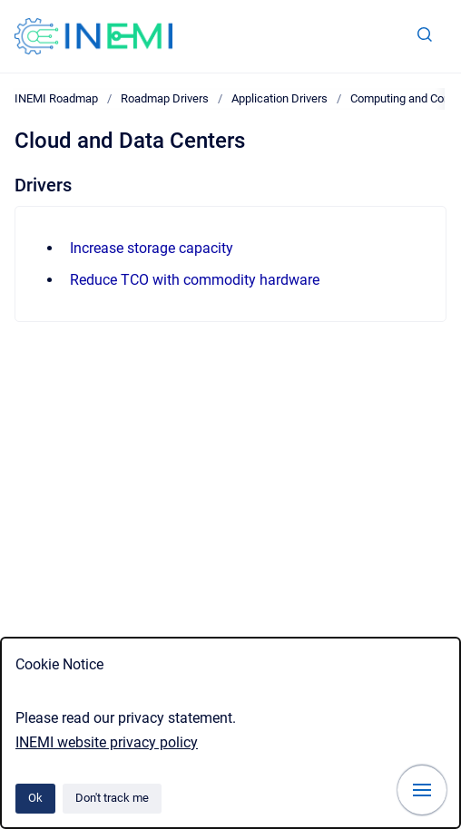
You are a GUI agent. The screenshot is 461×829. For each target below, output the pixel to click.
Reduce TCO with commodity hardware (194, 279)
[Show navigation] (421, 790)
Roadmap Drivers (165, 98)
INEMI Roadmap (56, 98)
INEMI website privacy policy (106, 742)
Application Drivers (279, 98)
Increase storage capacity (151, 248)
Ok (35, 798)
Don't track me (112, 798)
